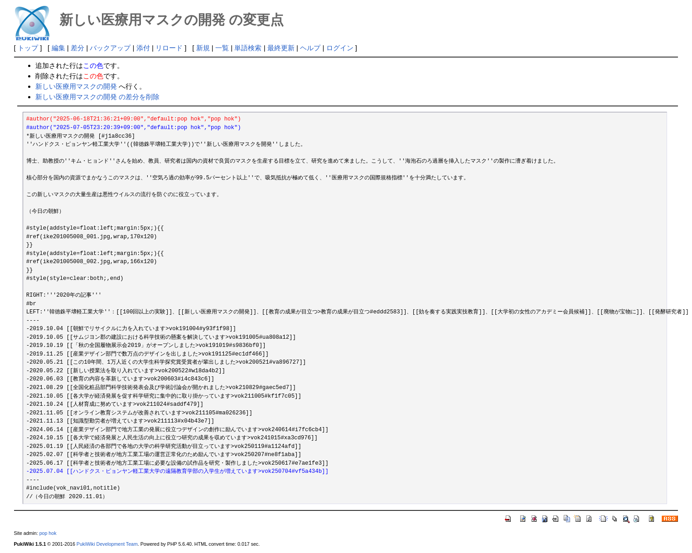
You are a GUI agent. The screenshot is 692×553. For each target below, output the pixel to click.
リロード (169, 48)
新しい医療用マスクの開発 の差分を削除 (97, 97)
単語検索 (247, 48)
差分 (77, 48)
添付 (143, 48)
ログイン (339, 48)
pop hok (48, 533)
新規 (203, 48)
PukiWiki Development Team (107, 544)
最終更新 (281, 48)
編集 (58, 48)
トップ (28, 48)
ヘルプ (310, 48)
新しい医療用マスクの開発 (76, 86)
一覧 (222, 48)
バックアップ (110, 48)
